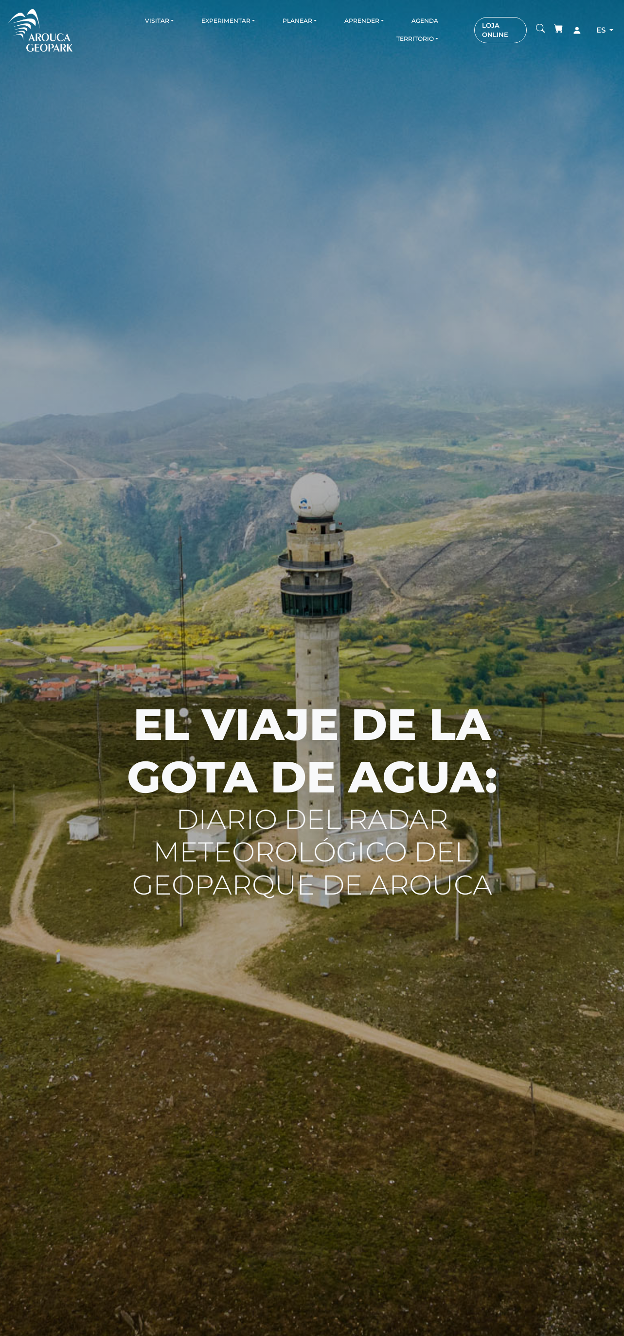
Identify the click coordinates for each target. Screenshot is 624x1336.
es (601, 30)
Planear (297, 20)
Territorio (415, 38)
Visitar (157, 20)
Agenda (424, 20)
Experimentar (225, 20)
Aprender (361, 20)
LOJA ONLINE (495, 29)
